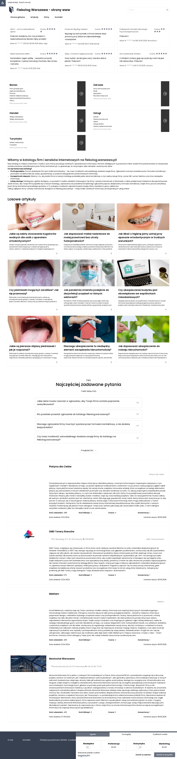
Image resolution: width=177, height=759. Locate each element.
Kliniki (95, 91)
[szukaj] (148, 9)
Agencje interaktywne (17, 91)
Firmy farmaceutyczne (101, 89)
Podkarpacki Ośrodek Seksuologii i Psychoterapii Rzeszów (134, 30)
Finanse (12, 93)
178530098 (89, 539)
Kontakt (59, 17)
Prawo (12, 101)
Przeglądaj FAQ (88, 437)
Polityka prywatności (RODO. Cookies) (58, 740)
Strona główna (17, 17)
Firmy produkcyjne (16, 89)
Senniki (95, 117)
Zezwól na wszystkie (165, 755)
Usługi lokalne (98, 124)
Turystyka (16, 138)
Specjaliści (97, 93)
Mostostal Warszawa (62, 658)
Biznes (13, 85)
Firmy (46, 17)
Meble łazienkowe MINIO (20, 54)
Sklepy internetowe (16, 117)
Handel (14, 113)
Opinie (95, 122)
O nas (10, 740)
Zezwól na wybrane (143, 755)
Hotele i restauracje (16, 142)
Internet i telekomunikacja (19, 96)
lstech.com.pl (24, 2)
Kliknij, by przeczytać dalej (18, 103)
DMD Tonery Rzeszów (61, 531)
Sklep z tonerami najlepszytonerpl (79, 54)
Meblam (54, 593)
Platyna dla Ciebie (60, 466)
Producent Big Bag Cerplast (76, 29)
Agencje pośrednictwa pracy (20, 98)
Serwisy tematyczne (100, 119)
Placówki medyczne (100, 96)
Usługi (97, 113)
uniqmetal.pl (13, 2)
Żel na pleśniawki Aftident (130, 54)
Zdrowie (98, 85)
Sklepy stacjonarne (17, 119)
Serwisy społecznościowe (102, 126)
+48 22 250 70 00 (94, 666)
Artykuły (34, 17)
